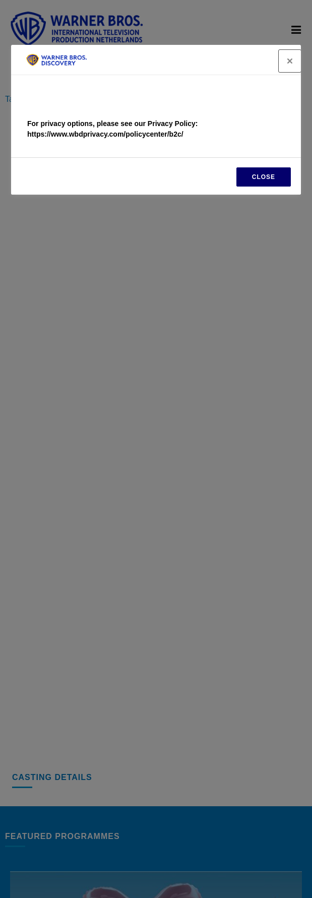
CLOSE (263, 177)
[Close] (290, 61)
